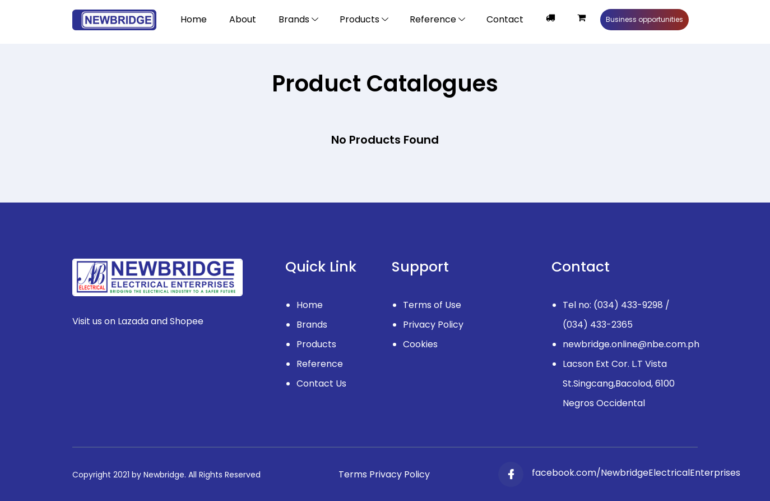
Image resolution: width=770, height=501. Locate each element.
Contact (504, 19)
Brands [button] (294, 19)
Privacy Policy (433, 324)
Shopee (186, 321)
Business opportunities (644, 19)
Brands (311, 324)
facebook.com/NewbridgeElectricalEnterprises (636, 472)
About (242, 19)
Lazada (133, 321)
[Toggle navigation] (363, 20)
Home (193, 19)
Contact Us (321, 383)
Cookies (420, 344)
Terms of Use (432, 304)
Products (316, 344)
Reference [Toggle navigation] (433, 19)
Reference (319, 363)
